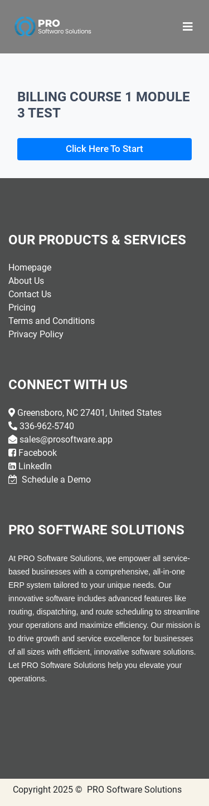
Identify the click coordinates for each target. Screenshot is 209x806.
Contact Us (29, 294)
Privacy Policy (36, 334)
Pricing (22, 307)
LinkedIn (35, 466)
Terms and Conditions (51, 321)
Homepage (29, 267)
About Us (26, 281)
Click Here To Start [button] (104, 148)
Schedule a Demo (55, 479)
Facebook (37, 453)
